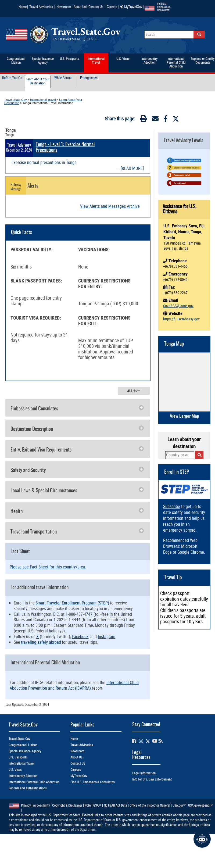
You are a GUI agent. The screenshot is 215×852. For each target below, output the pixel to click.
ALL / (133, 390)
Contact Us (96, 6)
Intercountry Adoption (23, 776)
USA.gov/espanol (200, 805)
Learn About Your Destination (37, 81)
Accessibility (41, 805)
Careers (112, 6)
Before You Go (12, 78)
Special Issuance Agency (25, 751)
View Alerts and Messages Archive (110, 206)
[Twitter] (176, 118)
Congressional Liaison (23, 745)
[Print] (143, 119)
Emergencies (89, 78)
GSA (97, 805)
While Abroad (63, 78)
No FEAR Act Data (115, 805)
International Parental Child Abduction (34, 782)
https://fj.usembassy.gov (181, 318)
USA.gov (179, 805)
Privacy (26, 805)
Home (23, 6)
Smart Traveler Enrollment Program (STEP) (72, 603)
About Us (80, 6)
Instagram (106, 636)
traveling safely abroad (41, 642)
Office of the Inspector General (150, 805)
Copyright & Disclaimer (67, 805)
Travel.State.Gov (16, 99)
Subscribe (171, 506)
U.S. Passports (18, 757)
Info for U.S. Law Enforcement (152, 779)
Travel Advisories (41, 6)
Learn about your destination (184, 443)
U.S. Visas (15, 770)
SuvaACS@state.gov (178, 305)
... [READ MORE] (130, 168)
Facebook (80, 636)
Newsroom (63, 6)
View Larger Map (184, 416)
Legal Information (144, 773)
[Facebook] (165, 119)
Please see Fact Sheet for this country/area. (48, 567)
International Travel (43, 99)
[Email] (155, 119)
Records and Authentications (27, 788)
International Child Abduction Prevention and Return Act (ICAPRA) (74, 685)
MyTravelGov (131, 6)
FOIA (88, 805)
